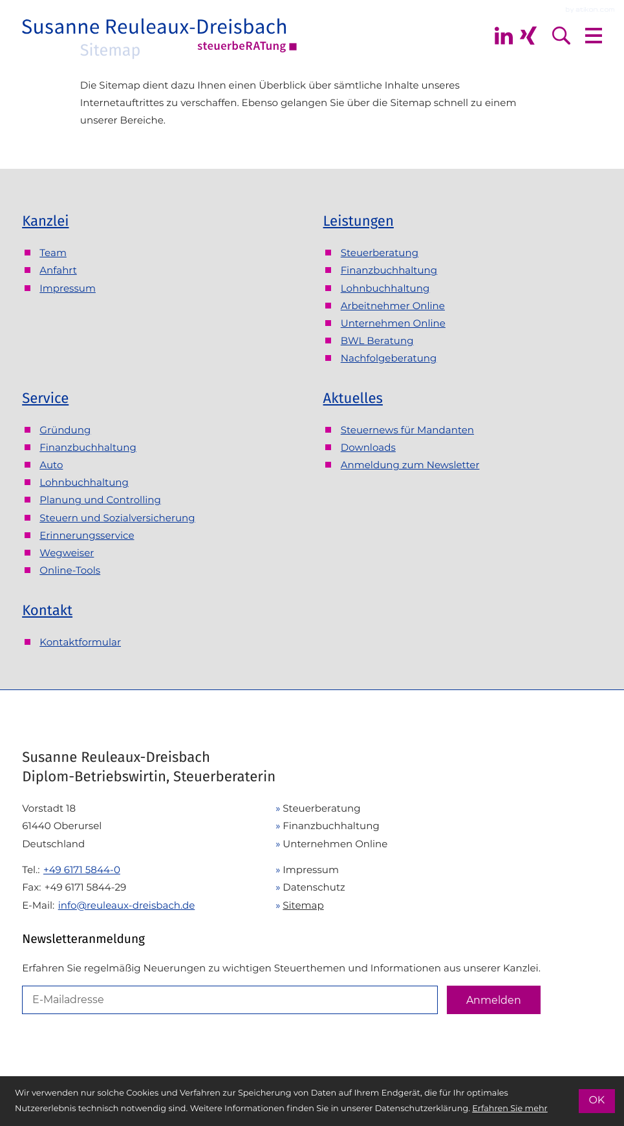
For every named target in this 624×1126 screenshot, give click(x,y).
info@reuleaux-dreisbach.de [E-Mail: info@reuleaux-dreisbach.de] (126, 905)
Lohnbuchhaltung (385, 288)
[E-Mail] (230, 1000)
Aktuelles (353, 398)
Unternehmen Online (393, 323)
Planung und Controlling (100, 499)
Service (45, 398)
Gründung (65, 430)
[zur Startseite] (160, 35)
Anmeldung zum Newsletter (410, 465)
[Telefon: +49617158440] (81, 869)
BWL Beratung (377, 340)
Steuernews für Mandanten (407, 430)
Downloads (368, 447)
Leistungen (358, 221)
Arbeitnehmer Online (393, 305)
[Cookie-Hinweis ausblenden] (597, 1101)
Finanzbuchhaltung (389, 270)
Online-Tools (69, 570)
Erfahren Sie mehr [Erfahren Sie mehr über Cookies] (510, 1109)
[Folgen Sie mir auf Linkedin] (504, 36)
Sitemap (303, 905)
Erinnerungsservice (86, 535)
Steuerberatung (379, 252)
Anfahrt (57, 270)
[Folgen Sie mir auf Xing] (528, 36)
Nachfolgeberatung (389, 358)
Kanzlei (45, 221)
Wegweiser (66, 553)
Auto (51, 465)
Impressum (67, 288)
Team (53, 252)
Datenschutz (314, 887)
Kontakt (47, 610)
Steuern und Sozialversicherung (117, 518)
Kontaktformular (80, 642)
